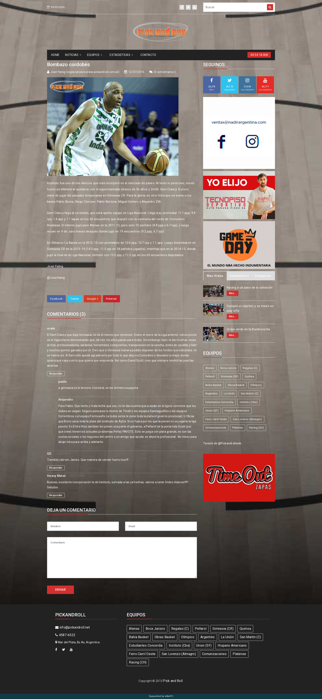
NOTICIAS (73, 55)
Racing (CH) (256, 427)
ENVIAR (60, 589)
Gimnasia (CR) (229, 376)
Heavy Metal (56, 476)
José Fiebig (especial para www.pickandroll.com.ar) (84, 72)
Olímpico (256, 385)
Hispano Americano (237, 410)
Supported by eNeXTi (161, 696)
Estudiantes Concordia (219, 402)
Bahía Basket (213, 385)
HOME (55, 55)
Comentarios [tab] (239, 276)
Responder (55, 373)
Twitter (74, 298)
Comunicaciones (215, 427)
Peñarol (210, 376)
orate (51, 328)
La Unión (229, 393)
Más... (232, 293)
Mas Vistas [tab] (215, 276)
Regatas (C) (250, 368)
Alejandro (65, 399)
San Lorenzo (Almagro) (247, 419)
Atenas (209, 368)
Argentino (211, 393)
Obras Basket (236, 385)
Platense (237, 427)
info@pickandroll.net (72, 627)
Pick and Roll (173, 681)
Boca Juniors (228, 368)
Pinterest (111, 298)
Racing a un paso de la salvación (250, 287)
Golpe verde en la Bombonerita (248, 329)
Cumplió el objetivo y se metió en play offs (250, 308)
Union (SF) (211, 410)
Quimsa (249, 376)
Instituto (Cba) (249, 402)
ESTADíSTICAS (121, 55)
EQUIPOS (94, 55)
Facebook (56, 298)
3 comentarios (165, 72)
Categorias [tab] (263, 276)
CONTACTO (148, 55)
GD (49, 453)
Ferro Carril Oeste (216, 419)
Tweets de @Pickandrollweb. (222, 443)
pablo (62, 382)
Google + (92, 298)
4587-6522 (65, 635)
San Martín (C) (249, 393)
